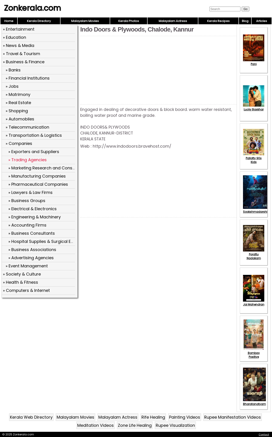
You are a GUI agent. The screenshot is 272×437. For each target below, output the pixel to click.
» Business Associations (32, 249)
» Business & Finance (23, 62)
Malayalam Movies (85, 21)
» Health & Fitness (20, 282)
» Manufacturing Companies (37, 176)
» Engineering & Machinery (34, 217)
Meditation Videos (95, 425)
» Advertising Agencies (31, 258)
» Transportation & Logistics (34, 135)
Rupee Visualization (175, 425)
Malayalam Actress (173, 21)
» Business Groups (26, 200)
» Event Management (27, 266)
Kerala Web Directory (31, 417)
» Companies (19, 143)
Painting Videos (184, 417)
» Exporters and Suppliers (33, 151)
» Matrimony (18, 94)
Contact (264, 434)
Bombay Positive (253, 353)
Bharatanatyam (254, 402)
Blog (245, 21)
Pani (253, 62)
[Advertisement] (40, 332)
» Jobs (12, 86)
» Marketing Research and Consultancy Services (56, 168)
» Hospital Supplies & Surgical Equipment (49, 241)
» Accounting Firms (27, 225)
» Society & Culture (22, 274)
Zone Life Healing (135, 425)
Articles (261, 21)
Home (8, 21)
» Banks (13, 70)
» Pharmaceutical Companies (38, 184)
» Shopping (17, 111)
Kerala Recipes (218, 21)
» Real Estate (18, 102)
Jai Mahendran (253, 302)
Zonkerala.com (32, 7)
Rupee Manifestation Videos (232, 417)
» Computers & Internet (26, 290)
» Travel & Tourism (21, 53)
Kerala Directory (39, 21)
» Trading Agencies (27, 160)
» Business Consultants (31, 233)
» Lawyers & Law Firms (30, 192)
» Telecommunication (27, 127)
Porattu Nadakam (253, 254)
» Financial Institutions (28, 78)
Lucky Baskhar (253, 107)
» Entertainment (18, 29)
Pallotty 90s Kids (253, 158)
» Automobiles (20, 119)
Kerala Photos (128, 21)
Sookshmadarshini (256, 210)
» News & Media (18, 45)
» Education (14, 37)
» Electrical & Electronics (32, 209)
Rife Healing (153, 417)
